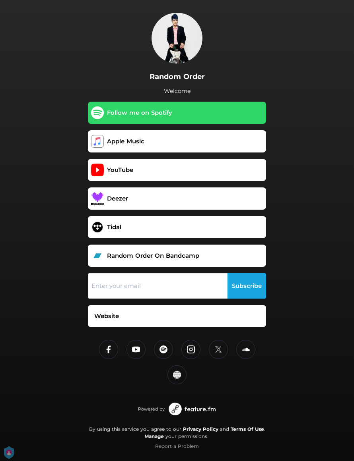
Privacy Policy (200, 429)
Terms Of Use (247, 429)
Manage (154, 436)
